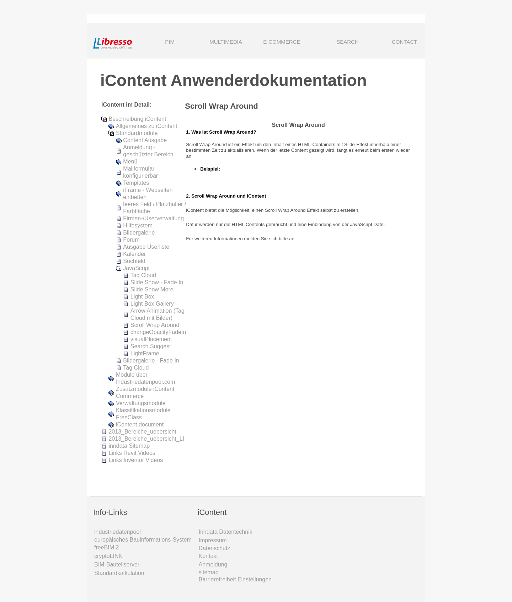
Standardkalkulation (119, 573)
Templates (136, 183)
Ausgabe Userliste (146, 247)
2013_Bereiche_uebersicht (142, 432)
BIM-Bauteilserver (116, 564)
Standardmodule (137, 133)
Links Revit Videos (131, 453)
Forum (131, 240)
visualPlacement (151, 339)
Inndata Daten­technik (225, 532)
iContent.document (140, 424)
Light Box (142, 297)
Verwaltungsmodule (141, 403)
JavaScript (136, 268)
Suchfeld (134, 261)
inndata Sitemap (129, 446)
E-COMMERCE (281, 42)
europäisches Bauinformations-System (143, 540)
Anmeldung (213, 564)
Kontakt (208, 556)
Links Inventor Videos (135, 460)
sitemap (209, 572)
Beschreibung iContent (137, 119)
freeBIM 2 (106, 547)
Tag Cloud (143, 275)
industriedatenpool (117, 532)
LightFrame (144, 353)
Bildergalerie (139, 233)
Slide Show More (152, 289)
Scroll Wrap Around (155, 325)
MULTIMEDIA (225, 42)
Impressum (213, 540)
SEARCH (337, 42)
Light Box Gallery (152, 304)
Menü (130, 161)
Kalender (134, 254)
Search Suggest (150, 346)
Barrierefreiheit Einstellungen (235, 579)
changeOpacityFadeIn (158, 332)
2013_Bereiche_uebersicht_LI (146, 439)
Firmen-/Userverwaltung (153, 218)
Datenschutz (214, 548)
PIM (170, 42)
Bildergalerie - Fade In (151, 361)
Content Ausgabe (145, 140)
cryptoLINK (108, 556)
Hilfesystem (138, 225)
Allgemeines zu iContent (146, 126)
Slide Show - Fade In (156, 282)
